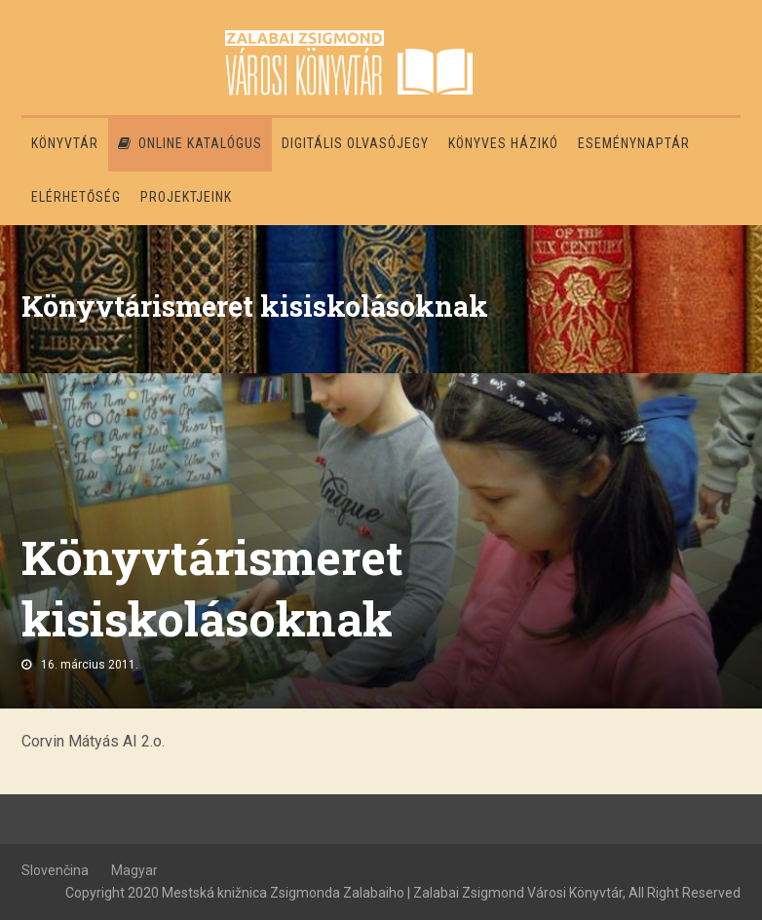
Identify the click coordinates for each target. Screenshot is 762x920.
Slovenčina (55, 870)
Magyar (134, 870)
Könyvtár (64, 143)
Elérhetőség (76, 197)
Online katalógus (190, 143)
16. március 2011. (89, 664)
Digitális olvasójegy (355, 143)
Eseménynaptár (634, 143)
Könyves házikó (503, 143)
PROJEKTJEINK (186, 197)
